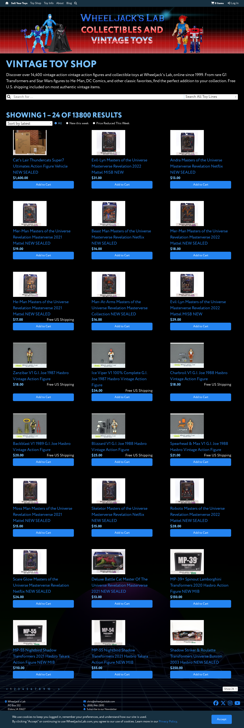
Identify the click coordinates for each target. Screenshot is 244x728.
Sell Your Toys (19, 3)
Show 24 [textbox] (229, 689)
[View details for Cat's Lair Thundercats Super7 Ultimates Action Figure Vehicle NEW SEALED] (43, 155)
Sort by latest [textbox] (19, 124)
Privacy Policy (168, 721)
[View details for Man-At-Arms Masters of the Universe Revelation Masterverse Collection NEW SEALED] (122, 297)
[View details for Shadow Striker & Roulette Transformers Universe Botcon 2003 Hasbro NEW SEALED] (200, 645)
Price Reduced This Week (112, 123)
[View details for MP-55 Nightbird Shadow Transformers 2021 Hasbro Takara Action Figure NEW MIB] (43, 645)
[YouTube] (237, 703)
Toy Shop (35, 3)
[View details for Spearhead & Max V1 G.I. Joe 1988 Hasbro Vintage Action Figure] (200, 435)
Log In (233, 3)
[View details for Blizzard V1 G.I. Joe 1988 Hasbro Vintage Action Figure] (122, 435)
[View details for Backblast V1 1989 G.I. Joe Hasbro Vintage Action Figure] (43, 435)
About (60, 3)
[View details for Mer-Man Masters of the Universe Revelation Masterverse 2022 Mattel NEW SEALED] (200, 226)
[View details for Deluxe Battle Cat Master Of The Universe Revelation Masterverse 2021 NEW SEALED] (122, 574)
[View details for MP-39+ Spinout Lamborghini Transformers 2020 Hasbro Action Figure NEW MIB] (200, 574)
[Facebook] (215, 703)
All (60, 123)
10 (49, 689)
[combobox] (211, 97)
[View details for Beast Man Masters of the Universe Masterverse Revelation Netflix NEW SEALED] (122, 226)
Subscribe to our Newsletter (102, 709)
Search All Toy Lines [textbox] (201, 97)
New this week (79, 123)
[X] (223, 703)
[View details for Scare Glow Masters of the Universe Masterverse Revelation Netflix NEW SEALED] (43, 574)
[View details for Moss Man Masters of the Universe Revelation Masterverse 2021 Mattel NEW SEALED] (43, 503)
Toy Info (49, 3)
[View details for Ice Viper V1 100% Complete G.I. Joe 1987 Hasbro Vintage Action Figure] (122, 368)
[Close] (221, 719)
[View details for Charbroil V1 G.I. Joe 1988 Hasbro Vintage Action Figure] (200, 365)
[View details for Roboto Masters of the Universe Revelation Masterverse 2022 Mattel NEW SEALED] (200, 503)
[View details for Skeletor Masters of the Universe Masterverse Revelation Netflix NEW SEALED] (122, 503)
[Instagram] (230, 703)
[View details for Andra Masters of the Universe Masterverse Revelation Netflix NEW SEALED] (200, 155)
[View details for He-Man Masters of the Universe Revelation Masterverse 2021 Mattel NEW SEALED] (43, 297)
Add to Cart (43, 184)
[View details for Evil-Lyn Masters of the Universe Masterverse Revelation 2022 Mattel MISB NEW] (122, 155)
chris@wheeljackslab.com (101, 701)
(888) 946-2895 (95, 705)
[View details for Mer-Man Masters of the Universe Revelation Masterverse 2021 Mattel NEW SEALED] (43, 226)
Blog (69, 3)
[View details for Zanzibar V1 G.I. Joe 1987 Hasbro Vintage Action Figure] (43, 365)
